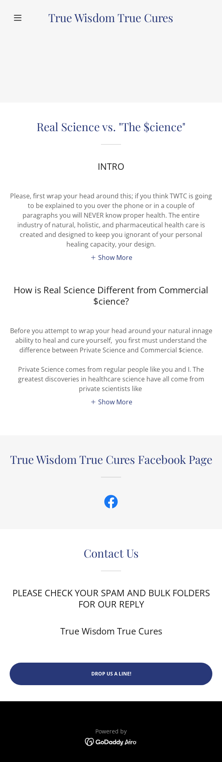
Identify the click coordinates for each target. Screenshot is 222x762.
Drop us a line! (111, 673)
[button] (25, 18)
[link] (111, 18)
